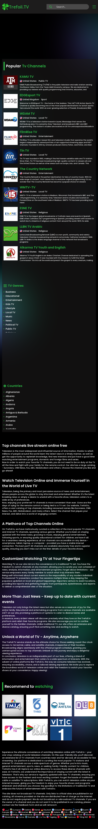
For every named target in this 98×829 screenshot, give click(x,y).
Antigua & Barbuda (17, 412)
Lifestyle (10, 308)
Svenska (30, 817)
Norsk (37, 814)
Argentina (11, 416)
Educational (12, 296)
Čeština (26, 810)
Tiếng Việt (82, 817)
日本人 (65, 812)
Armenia (10, 420)
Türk (60, 817)
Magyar (33, 812)
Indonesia (44, 812)
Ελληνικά (56, 810)
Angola (10, 408)
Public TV (11, 328)
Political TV (12, 324)
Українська (70, 817)
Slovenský (89, 814)
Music (9, 316)
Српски (20, 817)
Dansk (36, 810)
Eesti (76, 810)
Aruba (9, 425)
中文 (91, 817)
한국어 (73, 812)
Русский (78, 814)
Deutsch (45, 810)
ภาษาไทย (40, 817)
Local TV (10, 312)
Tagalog (51, 817)
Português (55, 814)
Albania (10, 396)
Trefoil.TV (15, 6)
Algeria (10, 400)
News (9, 320)
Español (67, 810)
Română (67, 814)
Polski (45, 814)
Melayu (15, 814)
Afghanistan (13, 392)
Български (15, 810)
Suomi (84, 810)
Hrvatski (23, 812)
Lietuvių (83, 812)
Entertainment (14, 300)
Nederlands (26, 814)
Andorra (10, 404)
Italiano (55, 812)
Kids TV (10, 304)
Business (11, 292)
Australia (11, 429)
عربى (5, 810)
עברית (14, 812)
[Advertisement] (49, 37)
